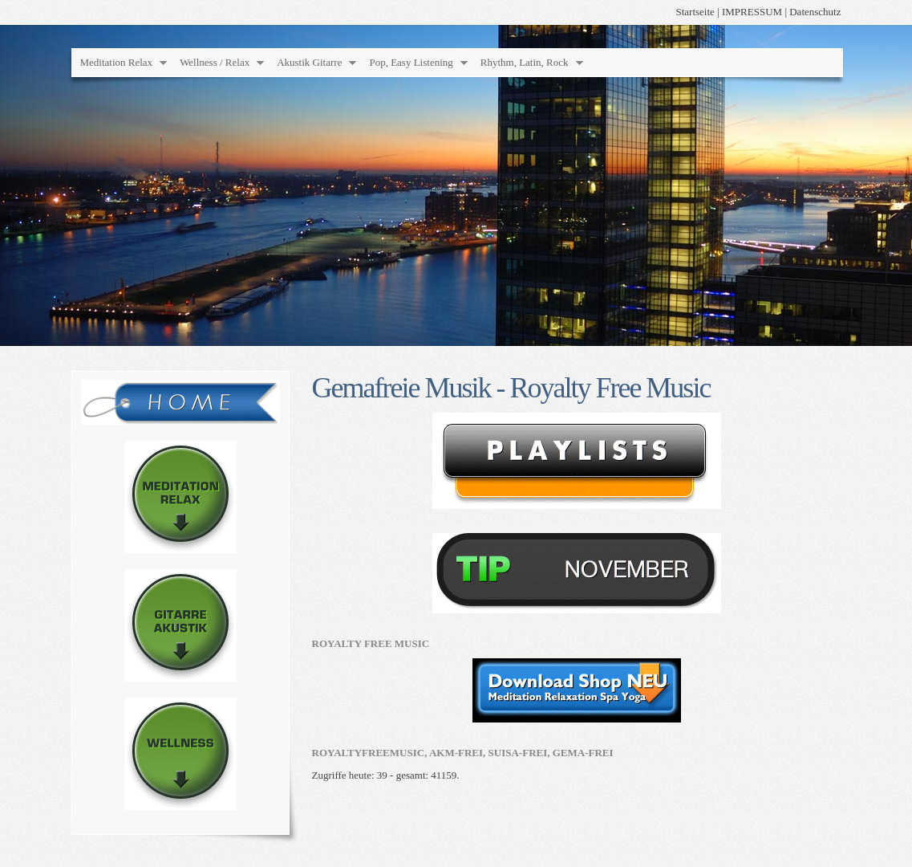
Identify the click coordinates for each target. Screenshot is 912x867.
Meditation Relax (116, 62)
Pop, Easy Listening (410, 62)
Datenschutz (815, 12)
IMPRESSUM (752, 12)
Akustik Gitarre (309, 62)
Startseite (694, 12)
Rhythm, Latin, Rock (524, 62)
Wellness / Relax (214, 62)
